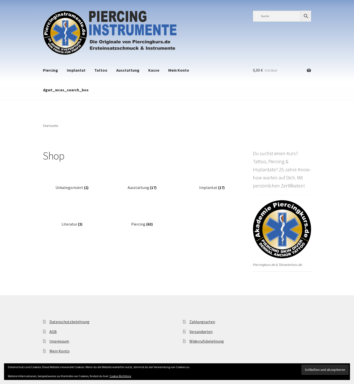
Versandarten (201, 331)
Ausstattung (127, 70)
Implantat (76, 70)
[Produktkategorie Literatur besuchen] (72, 220)
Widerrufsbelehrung (206, 341)
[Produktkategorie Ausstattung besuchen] (142, 183)
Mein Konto (178, 70)
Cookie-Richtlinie (120, 376)
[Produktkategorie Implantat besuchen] (212, 183)
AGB (53, 331)
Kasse (153, 70)
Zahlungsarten (202, 321)
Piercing (50, 70)
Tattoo (100, 70)
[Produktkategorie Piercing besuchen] (142, 220)
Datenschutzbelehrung (69, 321)
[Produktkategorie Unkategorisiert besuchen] (72, 183)
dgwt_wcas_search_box (65, 89)
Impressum (59, 341)
